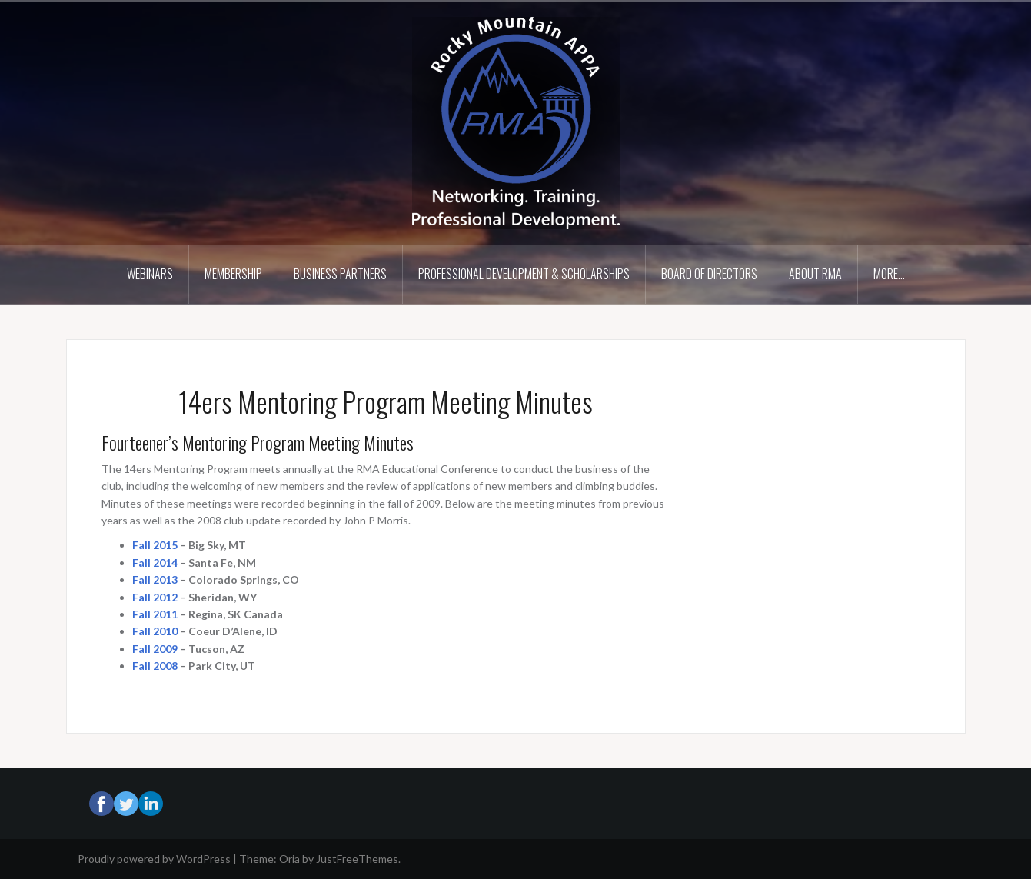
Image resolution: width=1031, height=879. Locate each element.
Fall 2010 (155, 631)
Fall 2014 (155, 562)
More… (889, 274)
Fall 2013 (155, 579)
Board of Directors (709, 274)
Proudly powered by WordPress (154, 858)
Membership (233, 274)
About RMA (815, 274)
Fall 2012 (155, 597)
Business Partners (340, 274)
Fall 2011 (155, 614)
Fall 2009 (155, 648)
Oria (289, 858)
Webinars (150, 274)
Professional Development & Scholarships (524, 274)
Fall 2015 (155, 544)
